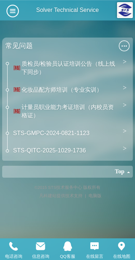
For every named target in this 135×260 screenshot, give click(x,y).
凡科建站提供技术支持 (58, 195)
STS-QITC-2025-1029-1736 (49, 150)
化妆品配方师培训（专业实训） (62, 89)
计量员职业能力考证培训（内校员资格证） (68, 111)
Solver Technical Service (67, 10)
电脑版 (95, 195)
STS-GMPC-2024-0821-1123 (51, 133)
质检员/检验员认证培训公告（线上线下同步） (69, 67)
